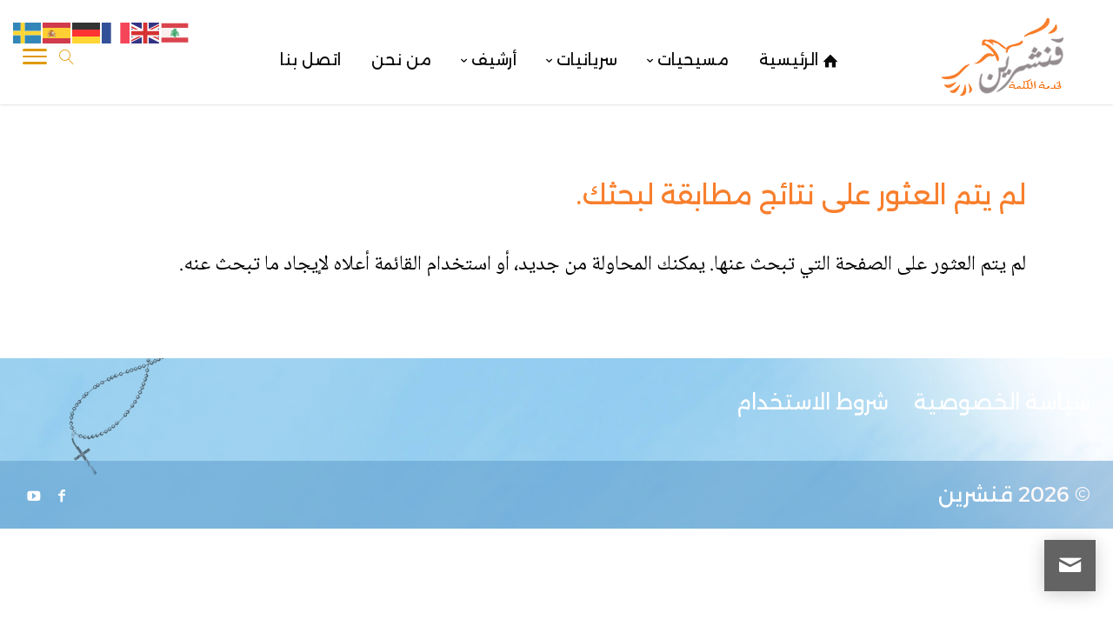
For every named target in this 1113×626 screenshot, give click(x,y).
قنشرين (975, 494)
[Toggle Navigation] (35, 60)
